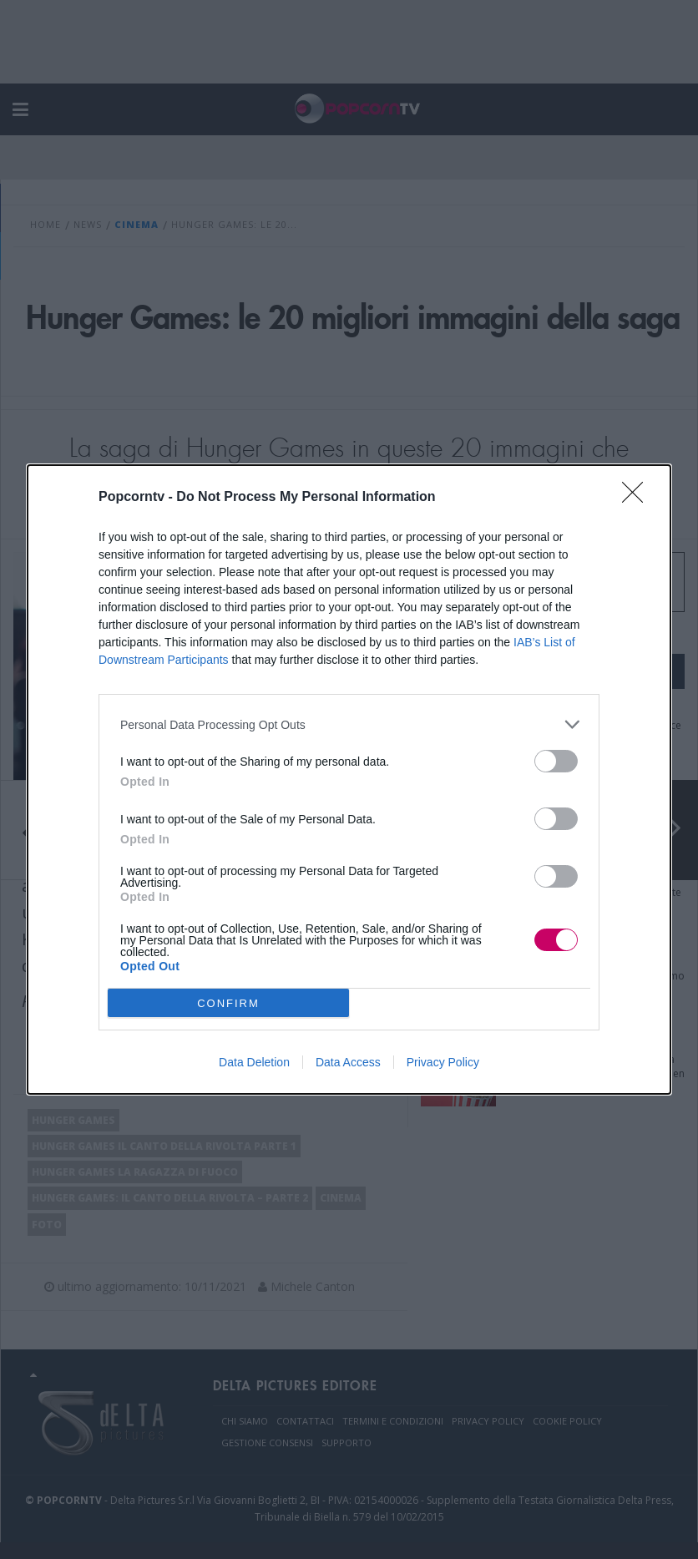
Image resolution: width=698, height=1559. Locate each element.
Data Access (348, 1062)
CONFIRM (228, 1003)
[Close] (638, 498)
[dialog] (349, 779)
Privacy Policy (443, 1062)
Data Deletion (254, 1062)
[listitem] (349, 724)
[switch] (556, 761)
